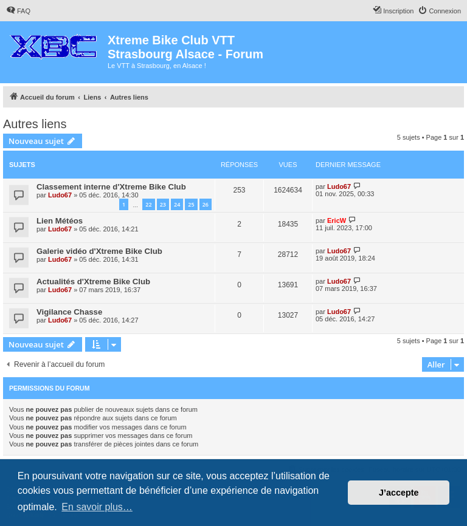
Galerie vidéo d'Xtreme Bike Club (99, 251)
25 (191, 204)
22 (148, 204)
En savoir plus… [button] (97, 507)
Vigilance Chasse (69, 311)
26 (205, 204)
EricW (336, 220)
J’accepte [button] (399, 492)
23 (163, 204)
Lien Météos (59, 220)
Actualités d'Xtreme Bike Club (93, 281)
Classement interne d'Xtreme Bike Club (111, 186)
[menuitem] (18, 11)
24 (177, 204)
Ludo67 (60, 195)
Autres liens (35, 124)
